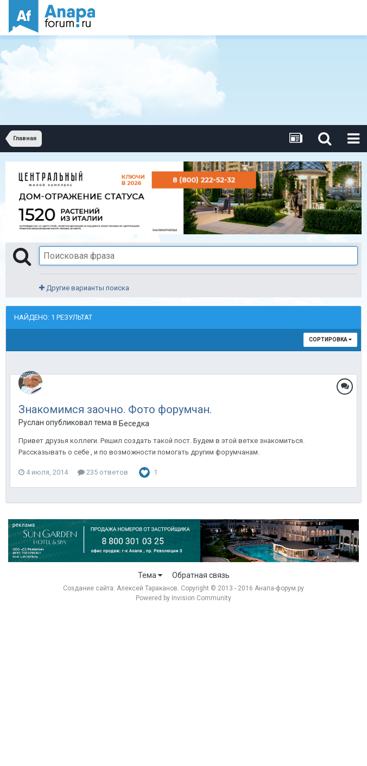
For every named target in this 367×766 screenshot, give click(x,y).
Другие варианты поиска (84, 288)
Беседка (134, 423)
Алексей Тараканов (147, 588)
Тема (150, 575)
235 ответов (103, 472)
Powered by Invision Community (183, 598)
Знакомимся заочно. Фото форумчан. (115, 409)
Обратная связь (201, 575)
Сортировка (330, 339)
